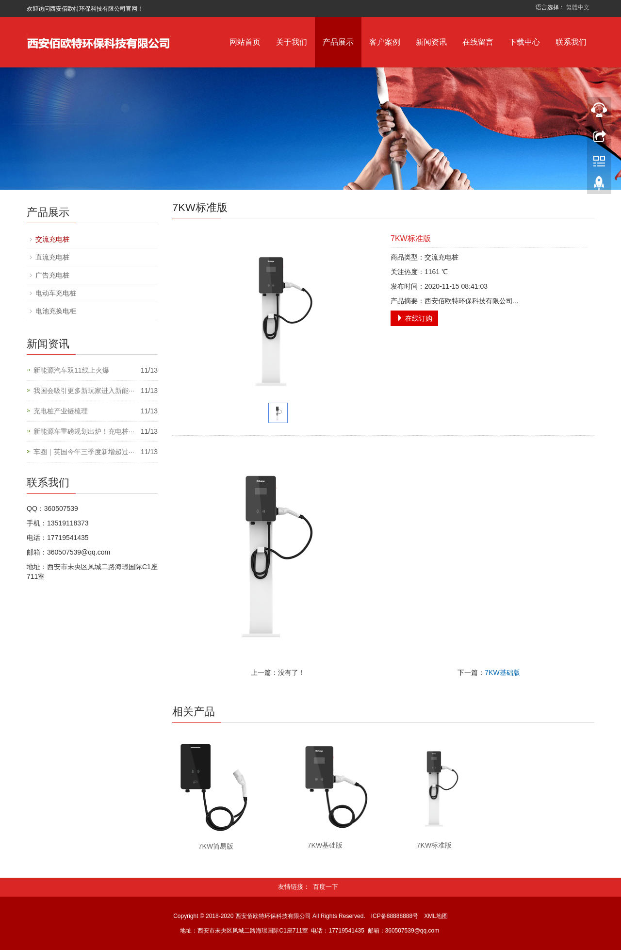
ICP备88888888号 (394, 916)
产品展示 (338, 42)
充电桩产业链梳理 (60, 411)
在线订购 (414, 318)
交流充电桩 (52, 239)
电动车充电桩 (55, 293)
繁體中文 (577, 7)
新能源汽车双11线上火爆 (71, 370)
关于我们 (291, 42)
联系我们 (571, 42)
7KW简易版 (215, 846)
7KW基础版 (502, 672)
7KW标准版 (434, 845)
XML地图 (436, 916)
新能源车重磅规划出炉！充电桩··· (83, 431)
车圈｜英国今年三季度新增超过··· (83, 452)
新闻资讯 (431, 42)
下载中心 (524, 42)
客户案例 (384, 42)
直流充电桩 (52, 257)
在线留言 (477, 42)
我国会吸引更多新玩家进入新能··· (83, 390)
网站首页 (245, 42)
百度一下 (325, 886)
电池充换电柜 (55, 311)
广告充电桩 (52, 275)
